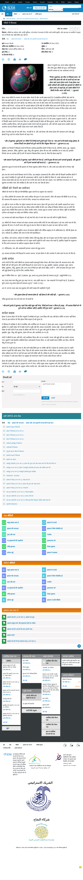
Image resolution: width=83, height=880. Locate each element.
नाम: (3, 382)
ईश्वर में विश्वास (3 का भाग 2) (13, 435)
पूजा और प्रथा (11, 534)
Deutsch (35, 2)
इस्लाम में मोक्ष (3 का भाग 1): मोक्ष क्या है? (16, 479)
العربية (13, 2)
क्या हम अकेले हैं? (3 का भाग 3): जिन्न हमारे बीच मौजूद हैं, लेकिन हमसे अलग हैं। (26, 500)
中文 (57, 2)
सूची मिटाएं (77, 686)
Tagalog (76, 2)
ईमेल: (3, 391)
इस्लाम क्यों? (11, 635)
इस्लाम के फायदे (52, 522)
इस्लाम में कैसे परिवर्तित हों (55, 528)
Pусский (42, 2)
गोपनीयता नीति (6, 748)
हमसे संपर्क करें (75, 14)
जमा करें (45, 398)
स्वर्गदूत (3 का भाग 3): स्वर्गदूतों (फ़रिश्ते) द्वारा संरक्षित (19, 471)
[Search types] (55, 9)
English (7, 2)
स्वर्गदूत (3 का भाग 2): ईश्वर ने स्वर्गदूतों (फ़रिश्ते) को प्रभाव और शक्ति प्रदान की (26, 467)
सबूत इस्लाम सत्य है (13, 522)
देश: (3, 386)
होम (2, 14)
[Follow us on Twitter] (72, 745)
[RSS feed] (78, 745)
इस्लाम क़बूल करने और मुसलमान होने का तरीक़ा (21, 623)
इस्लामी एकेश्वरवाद (10, 504)
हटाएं (79, 682)
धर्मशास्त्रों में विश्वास (10, 447)
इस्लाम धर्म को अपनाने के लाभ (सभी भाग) (19, 629)
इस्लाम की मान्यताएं (10, 19)
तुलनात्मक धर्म (51, 540)
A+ (77, 29)
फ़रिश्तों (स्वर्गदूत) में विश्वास (12, 443)
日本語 (63, 2)
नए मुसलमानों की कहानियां (15, 540)
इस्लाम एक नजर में (27, 14)
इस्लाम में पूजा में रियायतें (11, 427)
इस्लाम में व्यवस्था (52, 552)
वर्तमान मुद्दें (10, 552)
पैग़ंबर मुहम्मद (51, 594)
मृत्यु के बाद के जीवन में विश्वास (13, 451)
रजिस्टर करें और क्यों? (40, 8)
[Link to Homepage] (8, 8)
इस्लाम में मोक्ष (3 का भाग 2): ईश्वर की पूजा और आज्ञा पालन (21, 484)
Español (20, 2)
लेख (7, 14)
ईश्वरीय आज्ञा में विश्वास (11, 455)
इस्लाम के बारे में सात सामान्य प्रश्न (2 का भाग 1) (21, 641)
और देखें (5, 722)
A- (71, 29)
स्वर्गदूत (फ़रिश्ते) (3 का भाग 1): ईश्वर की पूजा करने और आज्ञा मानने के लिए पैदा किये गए (29, 463)
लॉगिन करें (28, 8)
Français (27, 2)
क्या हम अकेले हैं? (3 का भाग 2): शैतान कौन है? (18, 496)
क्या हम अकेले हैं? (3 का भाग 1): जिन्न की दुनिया (18, 492)
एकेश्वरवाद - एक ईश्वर (11, 475)
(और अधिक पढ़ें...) (7, 669)
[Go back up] (79, 646)
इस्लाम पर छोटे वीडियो (53, 600)
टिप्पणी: (44, 381)
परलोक (49, 534)
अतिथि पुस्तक (38, 14)
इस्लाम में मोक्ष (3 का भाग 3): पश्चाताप (15, 488)
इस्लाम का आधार (9, 459)
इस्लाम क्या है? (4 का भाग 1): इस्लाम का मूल (20, 617)
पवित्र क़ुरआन (11, 546)
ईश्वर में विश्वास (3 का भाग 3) (13, 439)
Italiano (69, 2)
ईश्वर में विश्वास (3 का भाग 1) (13, 431)
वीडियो (15, 14)
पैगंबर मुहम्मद (51, 546)
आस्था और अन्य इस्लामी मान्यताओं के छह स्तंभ (27, 19)
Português (50, 2)
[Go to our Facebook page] (65, 745)
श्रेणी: (3, 39)
